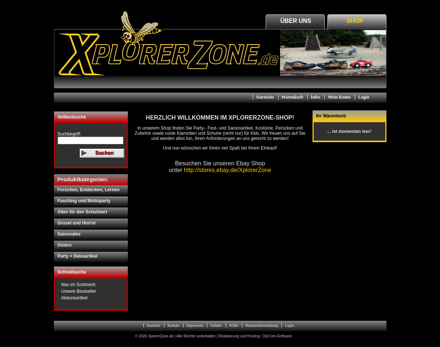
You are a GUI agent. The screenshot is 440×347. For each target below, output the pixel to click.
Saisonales (69, 234)
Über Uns (295, 21)
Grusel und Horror (77, 223)
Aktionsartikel (74, 297)
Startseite (265, 97)
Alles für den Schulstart (83, 211)
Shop (355, 21)
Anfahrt (216, 325)
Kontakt (173, 325)
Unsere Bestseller (78, 291)
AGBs (233, 325)
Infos (315, 97)
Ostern (65, 245)
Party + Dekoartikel (78, 256)
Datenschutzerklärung (261, 325)
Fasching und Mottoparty (84, 200)
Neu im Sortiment (78, 284)
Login (363, 97)
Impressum (195, 325)
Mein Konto (339, 97)
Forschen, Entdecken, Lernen (89, 189)
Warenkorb (292, 97)
